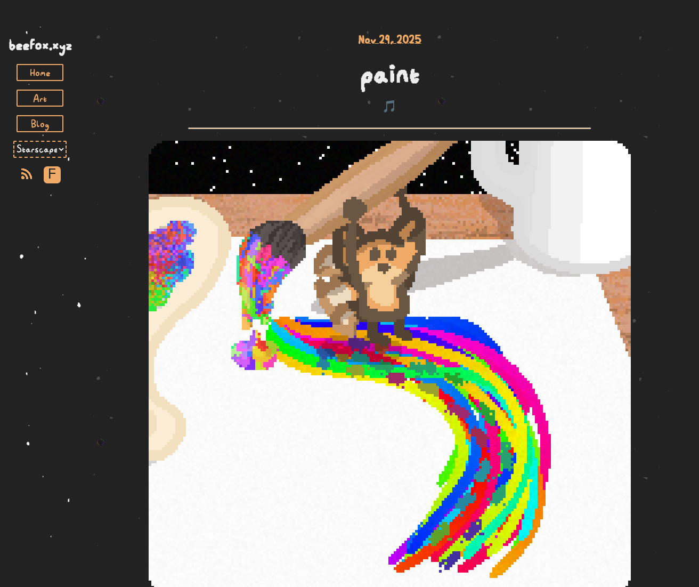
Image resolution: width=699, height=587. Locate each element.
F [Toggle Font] (52, 174)
